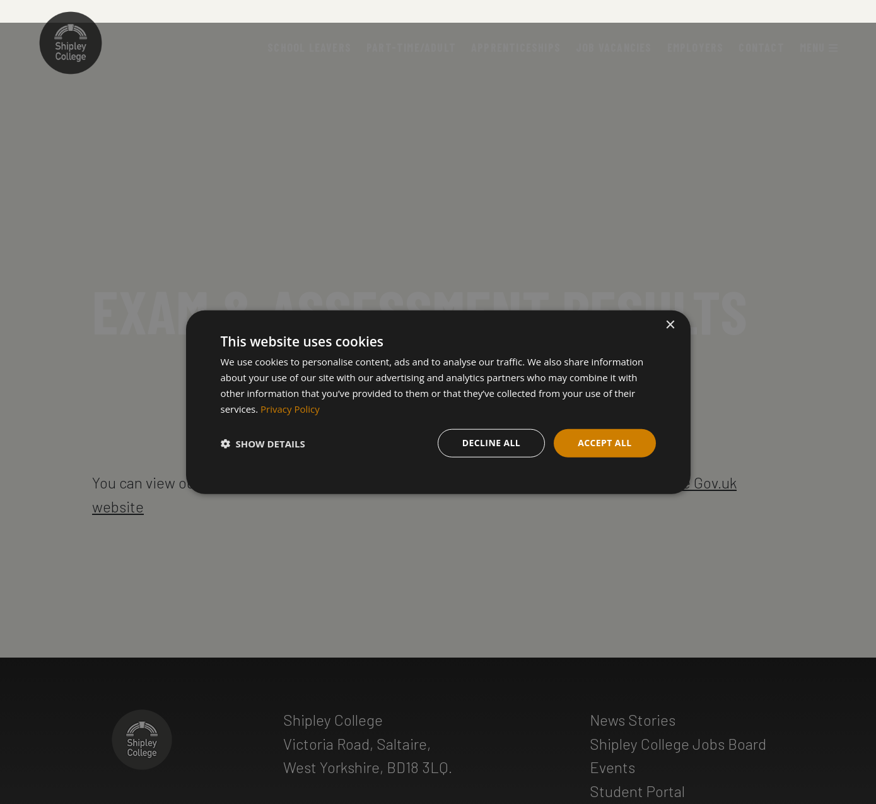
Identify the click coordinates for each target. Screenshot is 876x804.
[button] (263, 443)
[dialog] (438, 402)
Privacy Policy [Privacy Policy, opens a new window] (290, 408)
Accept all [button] (604, 443)
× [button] (670, 325)
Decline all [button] (491, 443)
